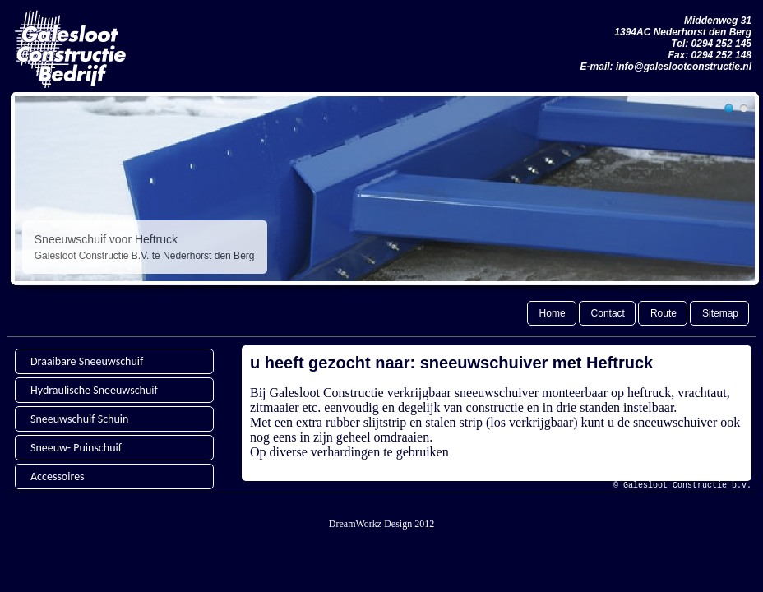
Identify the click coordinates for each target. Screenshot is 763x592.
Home (552, 313)
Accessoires (57, 476)
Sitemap (720, 313)
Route (663, 313)
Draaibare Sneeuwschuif (86, 361)
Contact (608, 313)
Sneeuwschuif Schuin (79, 419)
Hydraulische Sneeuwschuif (94, 390)
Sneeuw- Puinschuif (76, 448)
